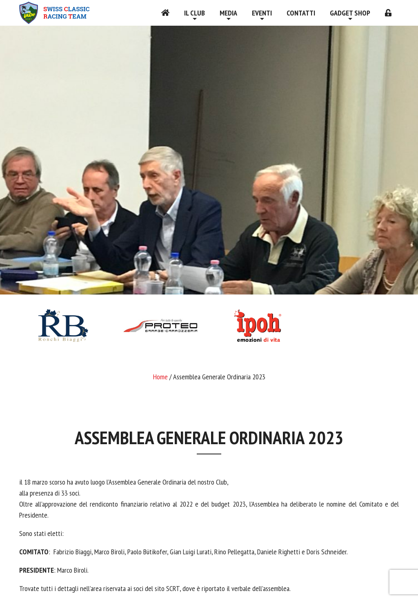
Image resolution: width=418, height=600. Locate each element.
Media (228, 13)
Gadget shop (350, 13)
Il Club (194, 13)
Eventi (262, 13)
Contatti (301, 13)
